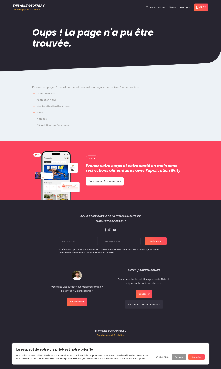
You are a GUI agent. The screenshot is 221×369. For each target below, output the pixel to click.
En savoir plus (163, 357)
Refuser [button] (179, 357)
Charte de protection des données (98, 252)
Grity (201, 7)
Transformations (155, 7)
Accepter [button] (196, 357)
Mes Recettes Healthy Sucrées (53, 106)
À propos (185, 7)
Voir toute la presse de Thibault (144, 304)
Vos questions (76, 301)
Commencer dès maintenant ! (105, 181)
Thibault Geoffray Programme (53, 125)
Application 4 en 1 (46, 100)
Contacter (144, 293)
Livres (172, 7)
